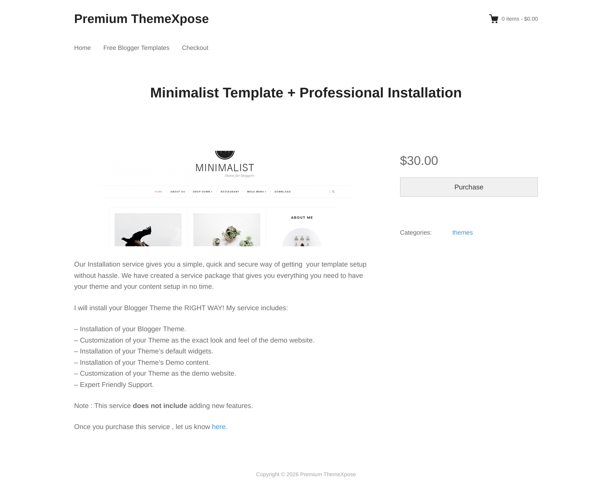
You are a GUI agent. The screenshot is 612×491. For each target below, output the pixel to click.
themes (462, 233)
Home (82, 48)
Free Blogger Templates (136, 48)
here (219, 427)
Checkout (195, 48)
